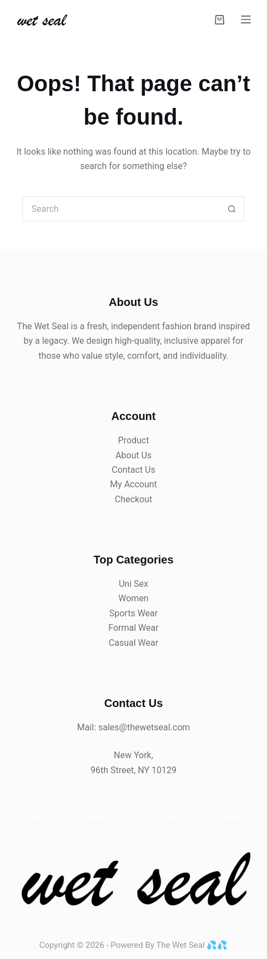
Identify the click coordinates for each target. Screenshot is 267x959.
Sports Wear (133, 613)
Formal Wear (133, 627)
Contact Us (133, 469)
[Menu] (246, 19)
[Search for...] (120, 208)
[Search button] (231, 208)
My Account (133, 484)
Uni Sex (133, 584)
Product (133, 440)
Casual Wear (133, 642)
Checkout (133, 499)
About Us (133, 455)
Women (133, 598)
